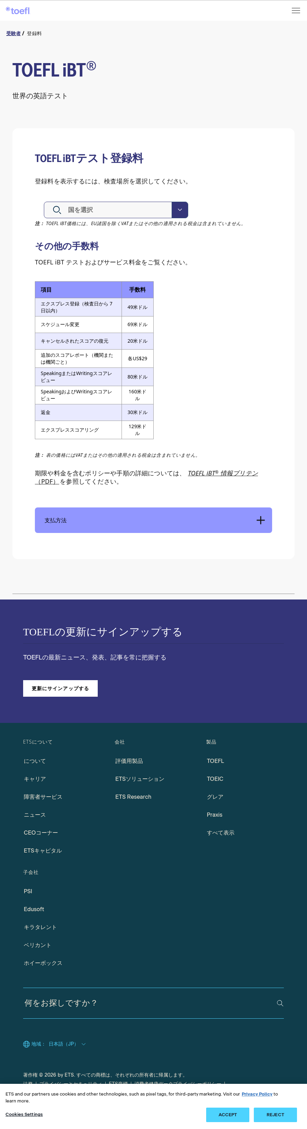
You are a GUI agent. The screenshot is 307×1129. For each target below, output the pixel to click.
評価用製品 (129, 761)
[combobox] (116, 210)
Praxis (214, 815)
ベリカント (37, 945)
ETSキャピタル (43, 850)
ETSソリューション (139, 779)
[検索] (280, 1003)
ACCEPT (228, 1114)
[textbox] (86, 209)
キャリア (35, 779)
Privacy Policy (257, 1094)
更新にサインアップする (60, 688)
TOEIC (215, 779)
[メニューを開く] (296, 10)
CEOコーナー (41, 832)
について (35, 761)
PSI (28, 891)
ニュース (35, 815)
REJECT (275, 1114)
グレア (215, 797)
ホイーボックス (43, 963)
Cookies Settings (24, 1114)
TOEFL (215, 761)
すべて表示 (220, 832)
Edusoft (34, 909)
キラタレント (40, 927)
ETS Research (133, 797)
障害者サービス (43, 797)
